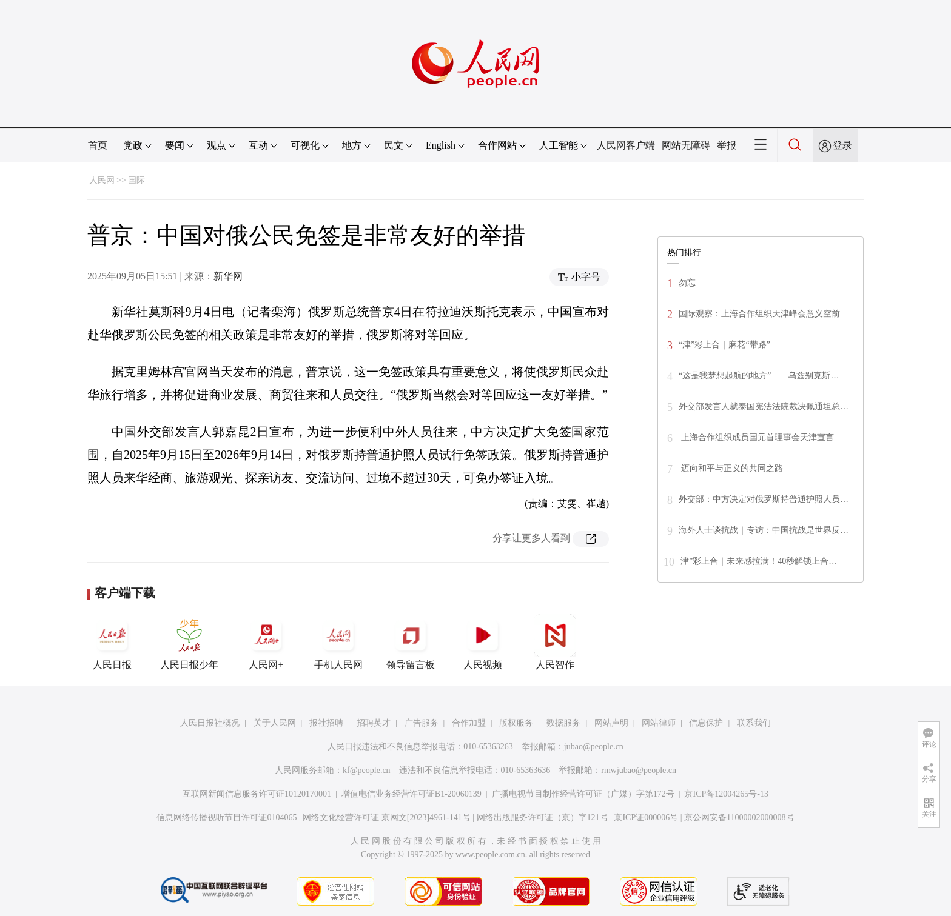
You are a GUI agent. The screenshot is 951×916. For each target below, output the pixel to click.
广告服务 (422, 722)
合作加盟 (469, 722)
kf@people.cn (367, 770)
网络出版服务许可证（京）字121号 (542, 817)
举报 (726, 145)
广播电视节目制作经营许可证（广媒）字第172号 (583, 793)
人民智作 (555, 642)
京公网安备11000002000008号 (739, 817)
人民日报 (112, 642)
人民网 (102, 180)
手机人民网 (338, 642)
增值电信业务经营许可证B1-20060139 (411, 793)
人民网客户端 (626, 145)
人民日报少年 (189, 642)
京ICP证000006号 (646, 817)
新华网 (228, 276)
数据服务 (563, 722)
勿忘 (687, 282)
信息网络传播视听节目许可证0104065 (226, 817)
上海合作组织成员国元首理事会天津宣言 (756, 437)
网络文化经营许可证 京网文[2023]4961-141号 (387, 817)
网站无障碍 (686, 145)
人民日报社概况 (210, 722)
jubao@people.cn (593, 746)
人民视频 (483, 642)
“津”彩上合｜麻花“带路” (724, 344)
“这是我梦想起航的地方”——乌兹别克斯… (759, 375)
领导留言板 (410, 642)
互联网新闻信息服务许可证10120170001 (257, 793)
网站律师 (659, 722)
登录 (842, 145)
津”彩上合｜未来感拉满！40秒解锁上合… (758, 561)
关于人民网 (275, 722)
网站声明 (611, 722)
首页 (97, 145)
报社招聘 (326, 722)
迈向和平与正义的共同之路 (731, 468)
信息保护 (706, 722)
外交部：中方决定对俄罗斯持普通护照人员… (764, 499)
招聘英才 (374, 722)
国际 (136, 180)
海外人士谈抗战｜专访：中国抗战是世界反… (764, 530)
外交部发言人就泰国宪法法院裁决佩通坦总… (764, 406)
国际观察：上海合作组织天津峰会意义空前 (759, 313)
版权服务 (516, 722)
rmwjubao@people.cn (638, 770)
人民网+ (266, 642)
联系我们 (754, 722)
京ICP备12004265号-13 (726, 793)
